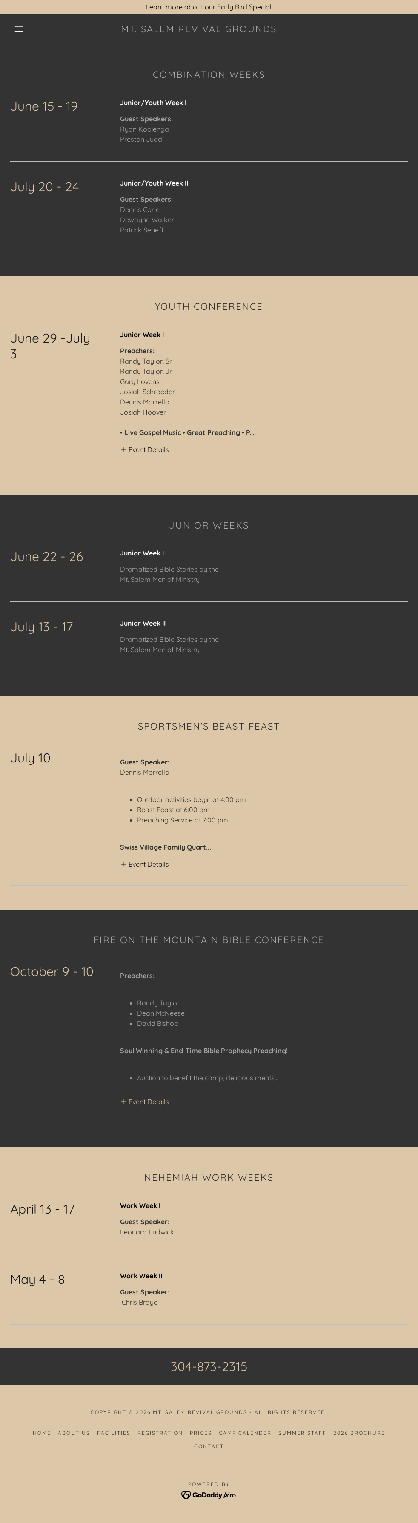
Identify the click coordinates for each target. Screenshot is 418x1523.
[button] (19, 28)
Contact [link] (208, 1446)
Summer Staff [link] (302, 1433)
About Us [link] (74, 1433)
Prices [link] (201, 1433)
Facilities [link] (114, 1433)
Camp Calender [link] (245, 1433)
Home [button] (42, 1433)
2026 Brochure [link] (359, 1433)
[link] (198, 30)
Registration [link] (160, 1433)
